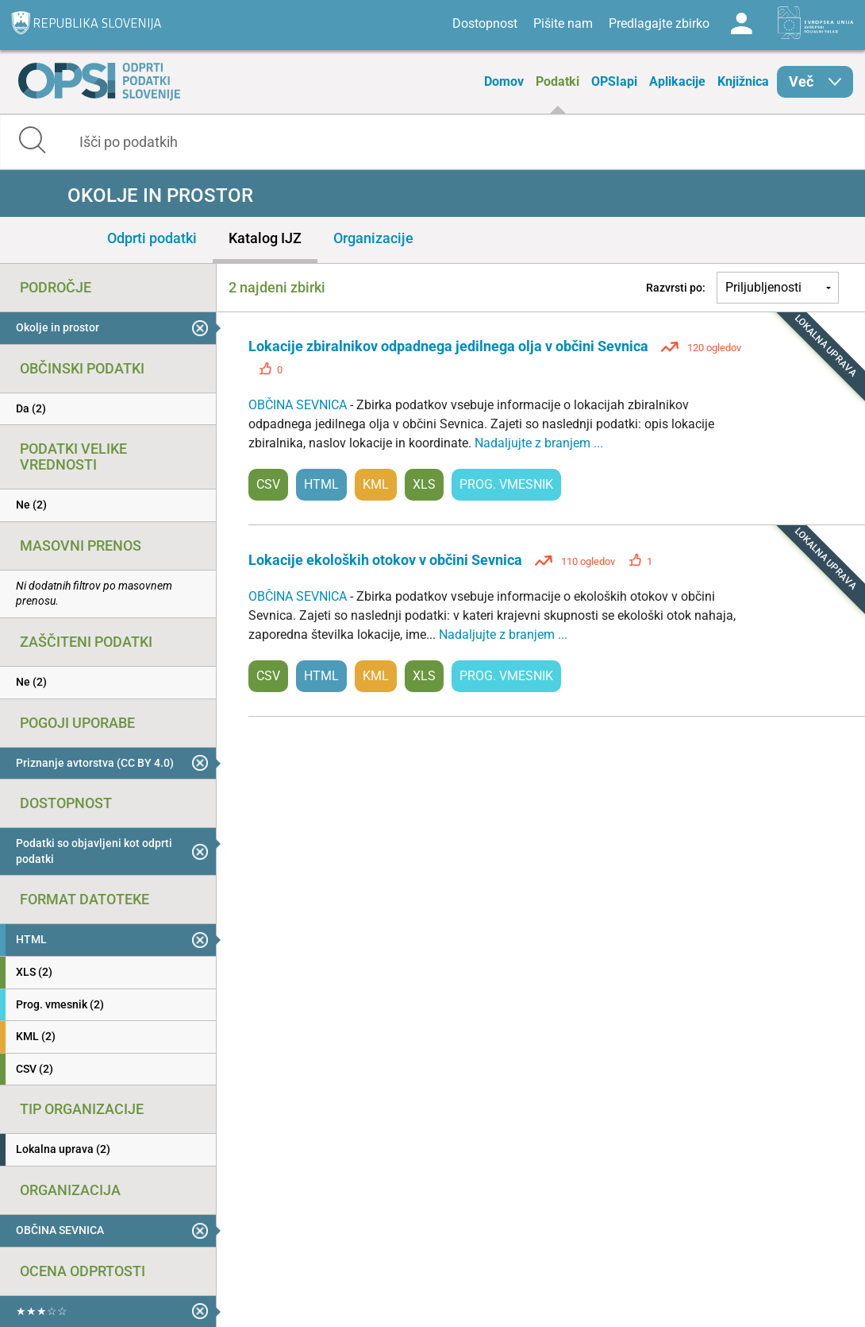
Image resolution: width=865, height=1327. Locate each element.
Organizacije (373, 238)
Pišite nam (563, 23)
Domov (504, 81)
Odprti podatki (152, 238)
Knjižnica (743, 81)
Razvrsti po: (675, 287)
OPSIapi (614, 81)
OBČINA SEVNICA (299, 404)
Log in (741, 24)
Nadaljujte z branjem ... (539, 443)
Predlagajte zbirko (659, 23)
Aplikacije (677, 81)
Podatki (557, 81)
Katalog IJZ (265, 238)
